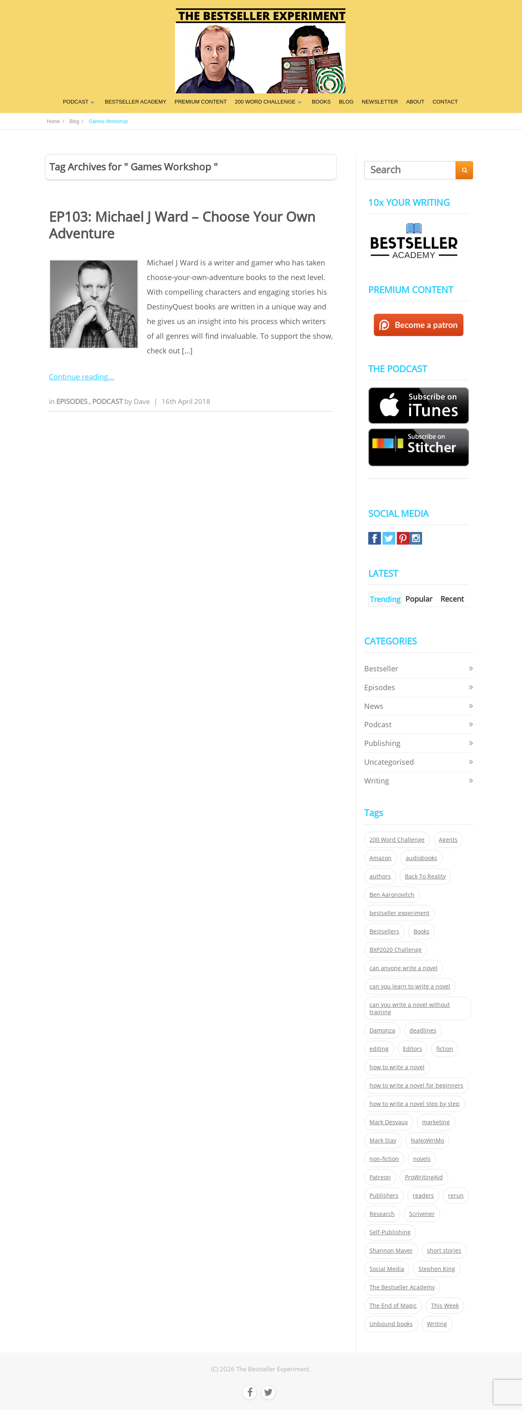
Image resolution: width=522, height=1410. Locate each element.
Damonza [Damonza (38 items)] (382, 1030)
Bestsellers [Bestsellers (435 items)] (384, 931)
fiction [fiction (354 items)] (444, 1049)
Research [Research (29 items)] (382, 1214)
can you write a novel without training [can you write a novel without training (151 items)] (409, 1008)
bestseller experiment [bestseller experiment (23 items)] (399, 913)
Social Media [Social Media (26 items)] (386, 1269)
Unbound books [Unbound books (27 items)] (391, 1324)
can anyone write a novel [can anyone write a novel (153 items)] (403, 968)
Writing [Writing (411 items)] (437, 1324)
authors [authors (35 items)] (380, 876)
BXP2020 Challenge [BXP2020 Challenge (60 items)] (395, 949)
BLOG (346, 102)
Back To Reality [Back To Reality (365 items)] (425, 876)
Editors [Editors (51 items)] (412, 1049)
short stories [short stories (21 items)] (444, 1250)
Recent (452, 599)
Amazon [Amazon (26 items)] (380, 858)
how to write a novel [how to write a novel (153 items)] (397, 1067)
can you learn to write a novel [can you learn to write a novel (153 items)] (409, 986)
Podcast (108, 401)
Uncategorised (389, 762)
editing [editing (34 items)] (379, 1049)
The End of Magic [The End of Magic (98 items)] (393, 1305)
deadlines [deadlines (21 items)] (422, 1030)
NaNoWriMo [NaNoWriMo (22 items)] (427, 1140)
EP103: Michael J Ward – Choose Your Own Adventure (182, 225)
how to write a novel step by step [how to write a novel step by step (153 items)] (414, 1104)
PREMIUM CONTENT (201, 102)
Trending (385, 599)
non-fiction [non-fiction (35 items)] (384, 1159)
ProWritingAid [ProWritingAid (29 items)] (424, 1177)
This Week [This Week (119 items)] (445, 1305)
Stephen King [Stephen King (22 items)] (436, 1269)
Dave (142, 401)
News (373, 706)
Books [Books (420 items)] (421, 931)
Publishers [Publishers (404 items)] (383, 1195)
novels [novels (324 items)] (422, 1159)
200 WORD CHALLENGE (265, 102)
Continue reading (78, 377)
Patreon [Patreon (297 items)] (380, 1177)
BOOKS (321, 102)
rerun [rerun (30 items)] (456, 1195)
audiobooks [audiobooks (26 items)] (421, 858)
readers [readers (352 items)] (423, 1195)
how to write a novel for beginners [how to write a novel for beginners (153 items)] (416, 1085)
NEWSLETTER (380, 102)
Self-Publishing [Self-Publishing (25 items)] (390, 1232)
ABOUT (415, 102)
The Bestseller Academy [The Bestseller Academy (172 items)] (402, 1287)
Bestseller (381, 668)
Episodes (72, 401)
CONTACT (445, 102)
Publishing (382, 743)
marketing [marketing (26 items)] (436, 1122)
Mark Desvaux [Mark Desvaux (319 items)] (388, 1122)
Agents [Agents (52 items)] (448, 839)
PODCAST (75, 102)
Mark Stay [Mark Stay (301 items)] (382, 1140)
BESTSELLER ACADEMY (135, 102)
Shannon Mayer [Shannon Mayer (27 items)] (391, 1250)
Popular (418, 599)
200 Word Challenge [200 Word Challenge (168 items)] (397, 839)
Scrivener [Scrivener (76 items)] (422, 1214)
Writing (376, 781)
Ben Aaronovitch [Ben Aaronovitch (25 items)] (391, 894)
